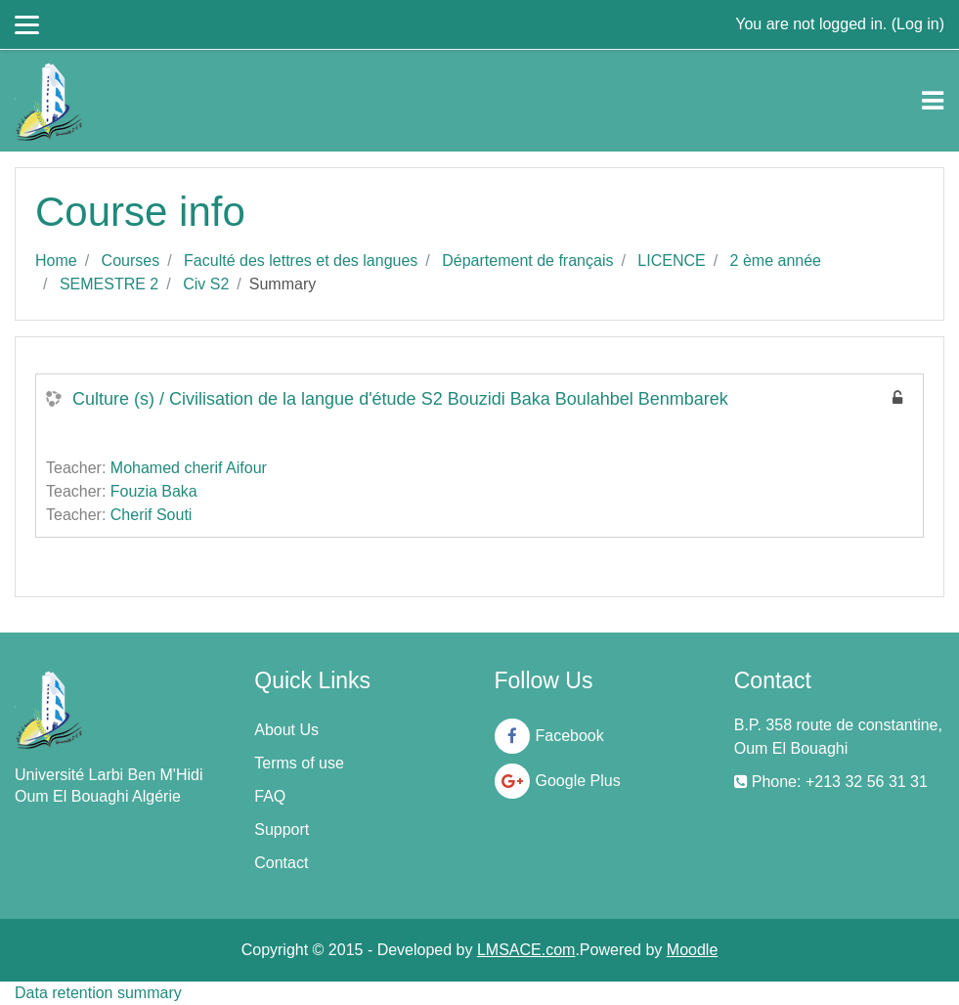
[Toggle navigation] (932, 100)
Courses (131, 260)
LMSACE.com (526, 949)
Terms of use (299, 763)
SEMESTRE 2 (109, 284)
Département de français (527, 260)
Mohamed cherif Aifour (188, 467)
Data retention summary (98, 992)
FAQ (269, 796)
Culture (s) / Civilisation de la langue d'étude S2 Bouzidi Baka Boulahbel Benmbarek (400, 399)
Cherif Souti (151, 514)
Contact (281, 862)
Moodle (692, 949)
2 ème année (775, 260)
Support (281, 829)
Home (56, 260)
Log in (917, 24)
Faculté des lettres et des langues (300, 260)
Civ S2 (206, 284)
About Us (286, 729)
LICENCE (671, 260)
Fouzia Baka (153, 491)
